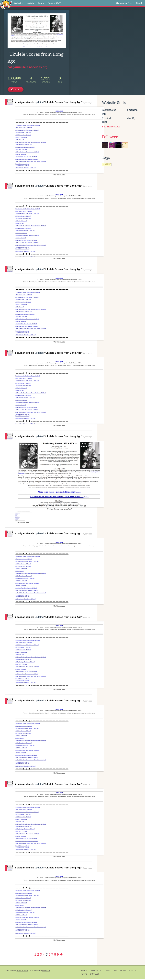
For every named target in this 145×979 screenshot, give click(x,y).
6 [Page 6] (49, 954)
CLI (101, 970)
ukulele (107, 164)
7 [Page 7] (52, 954)
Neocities (9, 970)
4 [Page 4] (44, 954)
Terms (84, 974)
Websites (18, 3)
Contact (94, 974)
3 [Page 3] (41, 954)
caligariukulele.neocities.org (27, 67)
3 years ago (87, 103)
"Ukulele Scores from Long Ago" (63, 102)
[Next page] (61, 954)
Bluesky (46, 970)
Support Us (54, 3)
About (84, 970)
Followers (110, 137)
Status (132, 970)
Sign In (139, 3)
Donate (94, 970)
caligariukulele (24, 102)
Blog (109, 970)
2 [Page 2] (38, 954)
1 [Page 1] (35, 954)
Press (123, 970)
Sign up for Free (124, 3)
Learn (41, 3)
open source (22, 970)
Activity (30, 3)
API (115, 970)
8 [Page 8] (55, 954)
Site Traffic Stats (111, 126)
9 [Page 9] (58, 954)
